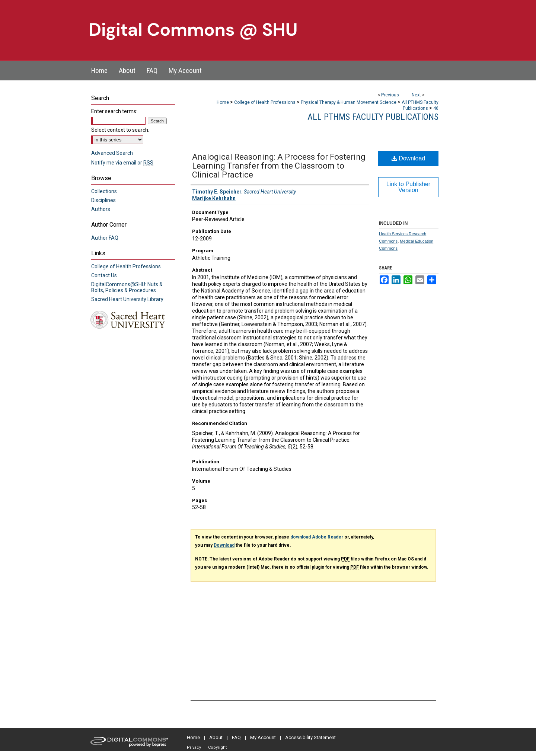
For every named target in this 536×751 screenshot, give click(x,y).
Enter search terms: (114, 111)
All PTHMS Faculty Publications (372, 117)
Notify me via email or (122, 163)
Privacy (194, 747)
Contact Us (104, 275)
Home (223, 102)
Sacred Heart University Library (127, 299)
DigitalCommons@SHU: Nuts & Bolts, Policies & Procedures (127, 287)
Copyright (217, 747)
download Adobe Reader (316, 537)
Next (416, 95)
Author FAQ (104, 238)
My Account (263, 737)
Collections (104, 191)
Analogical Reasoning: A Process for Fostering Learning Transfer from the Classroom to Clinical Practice (279, 165)
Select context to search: (120, 130)
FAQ (236, 737)
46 (435, 108)
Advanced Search (112, 153)
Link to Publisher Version (408, 187)
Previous (390, 95)
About (216, 737)
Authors (100, 209)
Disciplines (103, 200)
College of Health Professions (265, 102)
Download (408, 158)
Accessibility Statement (310, 737)
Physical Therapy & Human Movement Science (348, 102)
